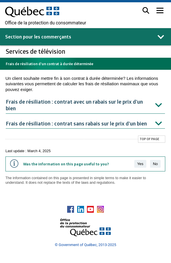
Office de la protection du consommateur (45, 23)
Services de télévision (36, 51)
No (155, 164)
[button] (146, 10)
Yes (140, 164)
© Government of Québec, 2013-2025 (85, 245)
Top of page (149, 139)
